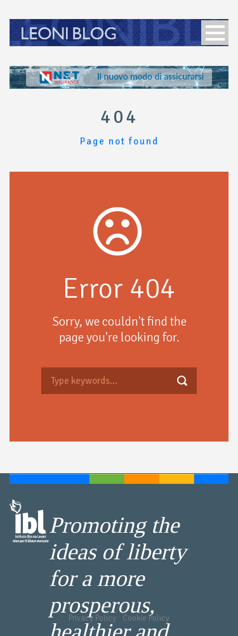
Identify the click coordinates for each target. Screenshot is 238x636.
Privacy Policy (92, 618)
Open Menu (214, 32)
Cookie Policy (145, 618)
